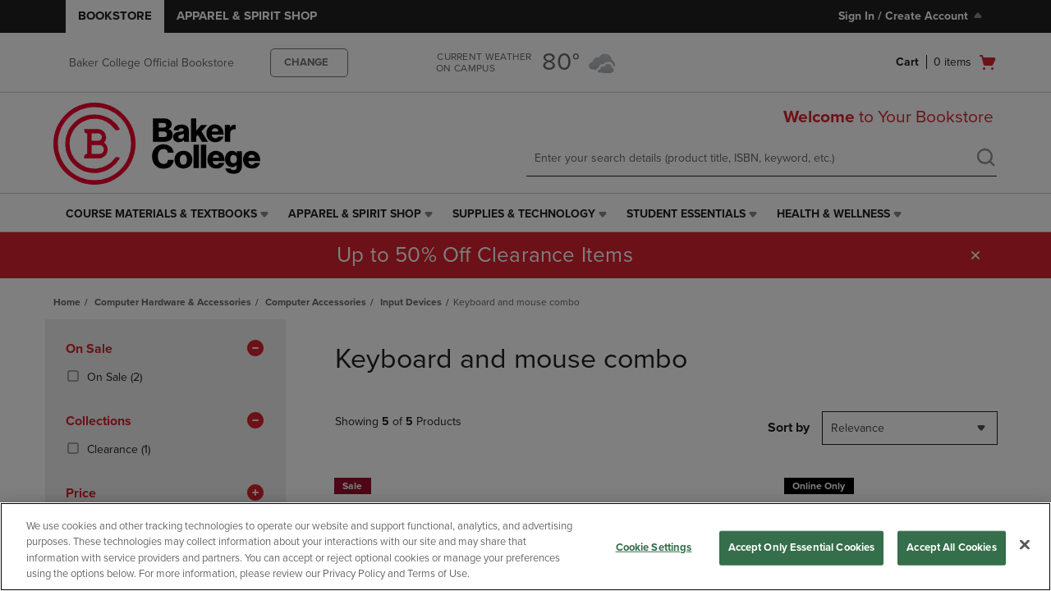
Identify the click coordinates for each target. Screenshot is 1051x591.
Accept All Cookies (951, 547)
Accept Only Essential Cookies (801, 547)
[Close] (1025, 544)
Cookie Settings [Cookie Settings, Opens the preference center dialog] (654, 547)
